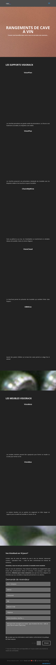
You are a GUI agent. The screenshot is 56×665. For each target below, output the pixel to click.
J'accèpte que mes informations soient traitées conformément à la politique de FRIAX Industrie (27, 638)
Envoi (46, 643)
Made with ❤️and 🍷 (30, 660)
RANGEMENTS (20, 27)
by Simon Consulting (43, 660)
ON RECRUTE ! (46, 663)
